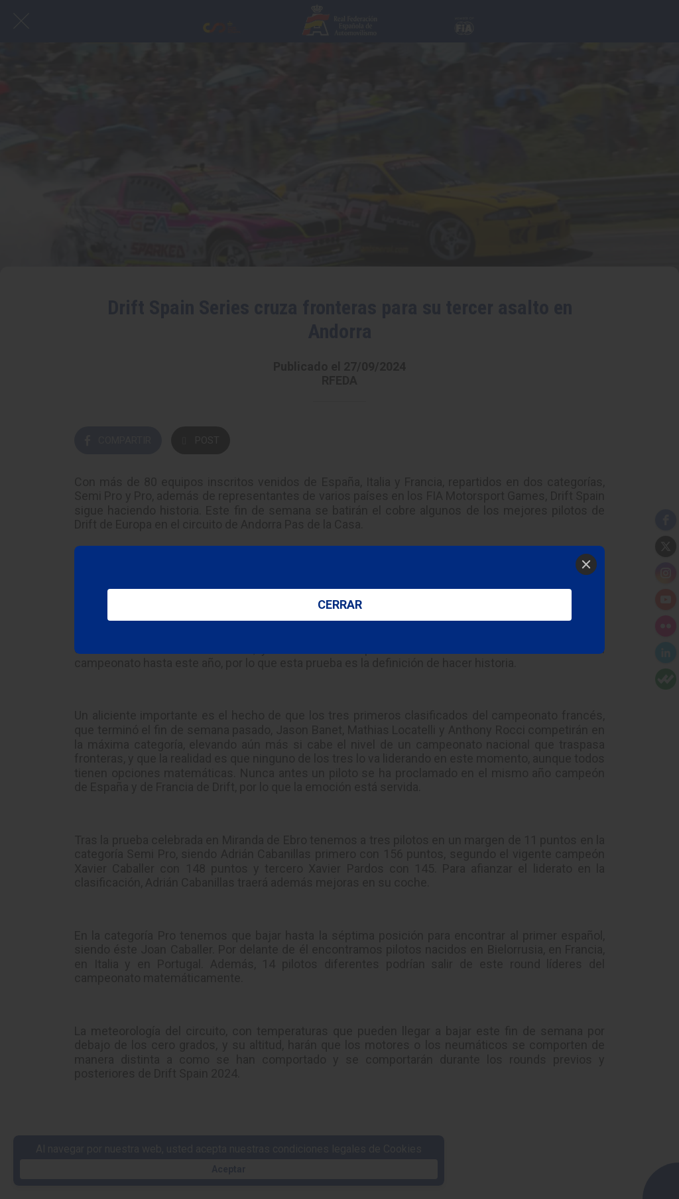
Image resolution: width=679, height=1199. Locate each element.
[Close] (586, 564)
